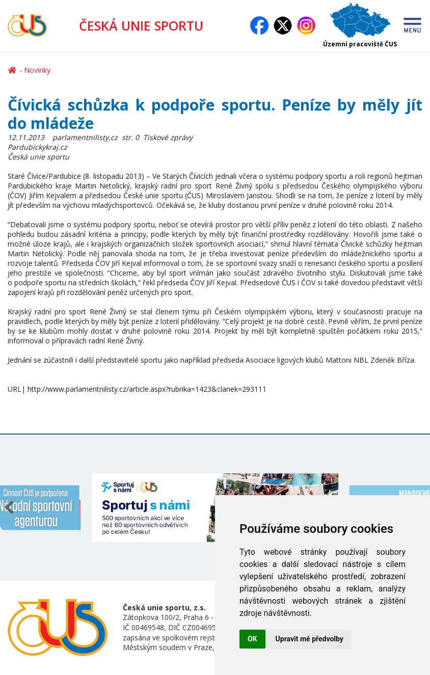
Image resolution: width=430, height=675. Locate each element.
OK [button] (252, 639)
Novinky (37, 70)
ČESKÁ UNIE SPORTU (141, 25)
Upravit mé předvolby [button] (309, 639)
